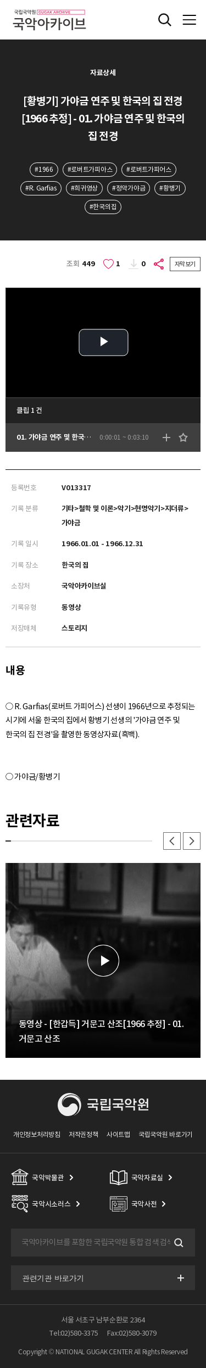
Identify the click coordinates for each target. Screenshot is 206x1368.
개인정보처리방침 (36, 1134)
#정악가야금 (128, 188)
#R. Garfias (41, 188)
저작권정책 (83, 1134)
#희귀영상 (84, 188)
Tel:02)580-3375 (73, 1333)
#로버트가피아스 (90, 169)
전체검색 (164, 19)
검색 (177, 1243)
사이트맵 (118, 1134)
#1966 (44, 169)
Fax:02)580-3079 (132, 1333)
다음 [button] (192, 841)
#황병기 (170, 188)
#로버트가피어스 (148, 169)
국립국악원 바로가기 (165, 1134)
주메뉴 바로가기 (0, 0)
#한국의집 (103, 207)
